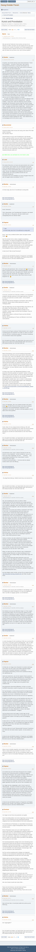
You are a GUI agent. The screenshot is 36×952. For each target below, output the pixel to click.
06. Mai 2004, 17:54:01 (6, 186)
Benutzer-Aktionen (29, 29)
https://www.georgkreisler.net (8, 199)
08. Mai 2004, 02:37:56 (6, 811)
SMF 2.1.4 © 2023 (14, 948)
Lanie (5, 159)
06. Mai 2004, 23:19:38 (6, 206)
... (16, 29)
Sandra (6, 57)
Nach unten (4, 29)
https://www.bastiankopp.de (8, 197)
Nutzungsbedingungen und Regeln (16, 947)
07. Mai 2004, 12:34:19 (6, 474)
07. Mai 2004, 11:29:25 (6, 350)
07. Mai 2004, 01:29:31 (6, 265)
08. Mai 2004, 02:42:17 (6, 898)
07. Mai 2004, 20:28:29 (6, 638)
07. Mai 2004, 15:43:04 (6, 606)
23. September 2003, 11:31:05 (8, 59)
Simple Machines (22, 948)
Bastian (6, 184)
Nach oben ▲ (26, 947)
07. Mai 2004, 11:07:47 (6, 328)
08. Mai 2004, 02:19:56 (6, 746)
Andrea (6, 325)
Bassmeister (7, 125)
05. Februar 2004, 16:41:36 (7, 162)
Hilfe (8, 947)
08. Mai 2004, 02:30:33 (6, 768)
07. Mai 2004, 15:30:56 (6, 585)
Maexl (29, 12)
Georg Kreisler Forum (10, 5)
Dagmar (6, 222)
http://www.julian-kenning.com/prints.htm (12, 574)
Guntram (6, 809)
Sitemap (24, 950)
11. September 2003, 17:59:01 (8, 36)
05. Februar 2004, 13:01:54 (7, 127)
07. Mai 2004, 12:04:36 (6, 447)
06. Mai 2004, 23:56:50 (6, 224)
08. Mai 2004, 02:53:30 (6, 919)
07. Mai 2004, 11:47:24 (6, 423)
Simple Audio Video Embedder (16, 950)
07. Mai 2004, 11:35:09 (6, 401)
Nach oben (4, 937)
